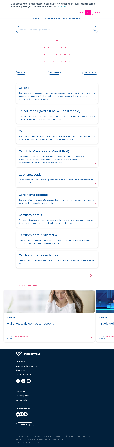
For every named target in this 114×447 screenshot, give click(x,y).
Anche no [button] (97, 12)
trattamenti (54, 72)
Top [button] (88, 12)
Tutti (57, 40)
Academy (20, 370)
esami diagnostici (90, 72)
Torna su (25, 425)
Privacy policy (22, 396)
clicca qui (61, 6)
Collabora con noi (24, 374)
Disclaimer (21, 391)
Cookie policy (22, 400)
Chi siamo (20, 362)
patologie (21, 72)
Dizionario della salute (26, 366)
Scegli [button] (81, 12)
